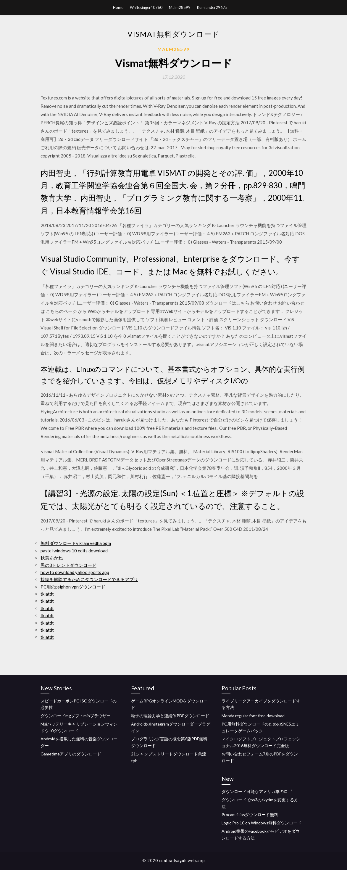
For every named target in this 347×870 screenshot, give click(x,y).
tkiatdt (47, 593)
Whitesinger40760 (146, 7)
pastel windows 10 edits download (74, 550)
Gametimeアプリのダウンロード (71, 753)
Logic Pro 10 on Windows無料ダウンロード (261, 822)
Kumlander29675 (212, 7)
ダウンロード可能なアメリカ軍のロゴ (257, 791)
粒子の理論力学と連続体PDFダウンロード (170, 715)
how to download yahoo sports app (75, 572)
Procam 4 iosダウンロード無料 (250, 814)
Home (118, 7)
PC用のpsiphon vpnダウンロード (73, 586)
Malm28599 (180, 7)
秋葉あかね (52, 557)
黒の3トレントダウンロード (68, 565)
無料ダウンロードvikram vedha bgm (76, 543)
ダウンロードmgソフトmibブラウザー (76, 715)
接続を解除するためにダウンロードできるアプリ (89, 579)
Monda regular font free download (253, 715)
